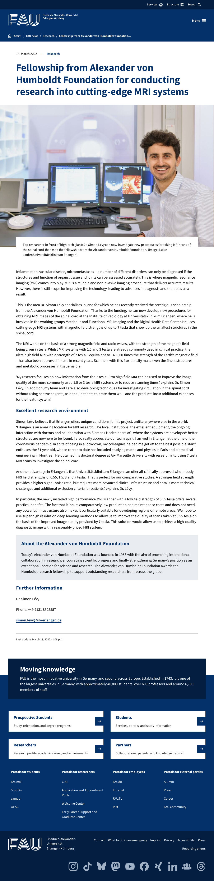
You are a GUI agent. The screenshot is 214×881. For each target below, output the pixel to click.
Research (53, 54)
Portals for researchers (78, 772)
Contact (99, 840)
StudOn (16, 790)
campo (15, 798)
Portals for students (25, 772)
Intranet (118, 790)
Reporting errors (194, 848)
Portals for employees (129, 772)
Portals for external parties (183, 772)
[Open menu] (199, 20)
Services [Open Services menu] (155, 5)
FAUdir (117, 782)
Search (194, 5)
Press (168, 790)
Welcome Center (73, 803)
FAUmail (16, 782)
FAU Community (175, 807)
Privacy (169, 840)
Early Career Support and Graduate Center (79, 814)
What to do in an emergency (127, 840)
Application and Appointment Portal (82, 793)
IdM (115, 807)
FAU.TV (117, 798)
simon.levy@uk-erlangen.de (38, 620)
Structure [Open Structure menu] (175, 5)
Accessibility (186, 840)
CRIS (65, 782)
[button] (56, 721)
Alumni (169, 782)
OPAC (15, 807)
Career (168, 798)
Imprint (155, 840)
